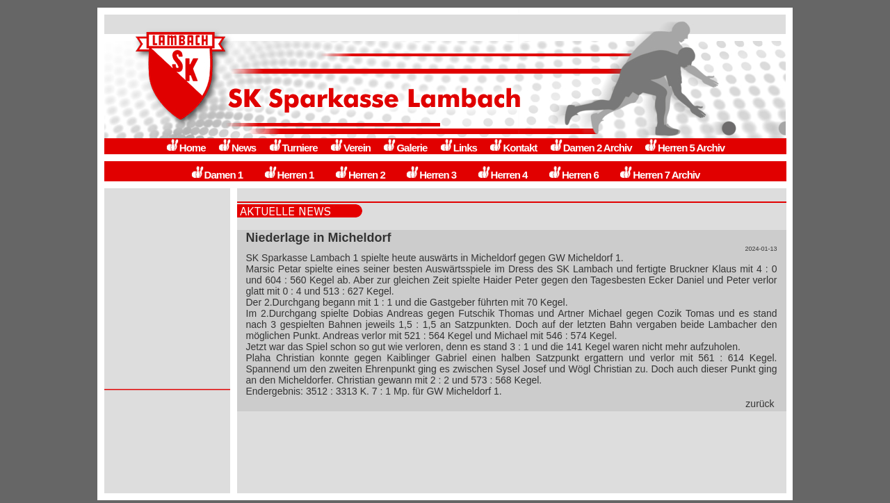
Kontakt (513, 148)
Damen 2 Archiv (590, 148)
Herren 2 (359, 175)
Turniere (293, 148)
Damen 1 (217, 175)
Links (458, 148)
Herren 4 (502, 175)
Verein (350, 148)
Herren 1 (289, 175)
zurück (760, 403)
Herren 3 (430, 175)
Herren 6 (573, 175)
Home (185, 148)
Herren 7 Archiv (659, 175)
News (237, 148)
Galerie (404, 148)
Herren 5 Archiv (684, 148)
